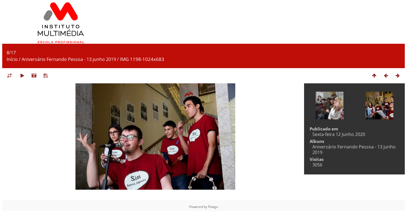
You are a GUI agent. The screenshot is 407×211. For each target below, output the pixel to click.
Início (12, 59)
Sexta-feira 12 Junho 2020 (338, 134)
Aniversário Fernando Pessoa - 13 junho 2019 (69, 59)
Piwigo (213, 206)
